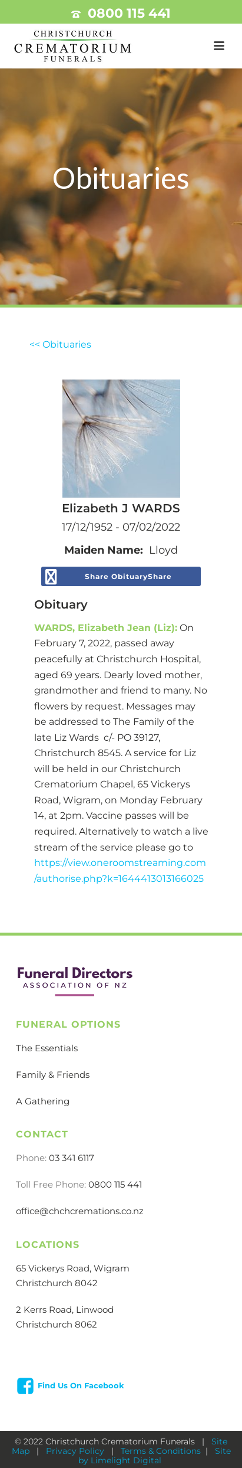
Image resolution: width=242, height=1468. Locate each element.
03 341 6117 (71, 1157)
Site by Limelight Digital (154, 1456)
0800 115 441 (129, 13)
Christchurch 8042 (57, 1283)
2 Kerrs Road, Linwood (65, 1309)
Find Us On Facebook (81, 1385)
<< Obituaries (60, 344)
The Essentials (47, 1048)
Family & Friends (52, 1074)
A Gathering (42, 1101)
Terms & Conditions (160, 1451)
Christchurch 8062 (56, 1324)
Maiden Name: (103, 550)
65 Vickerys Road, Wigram (73, 1268)
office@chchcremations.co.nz (80, 1211)
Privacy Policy (76, 1451)
